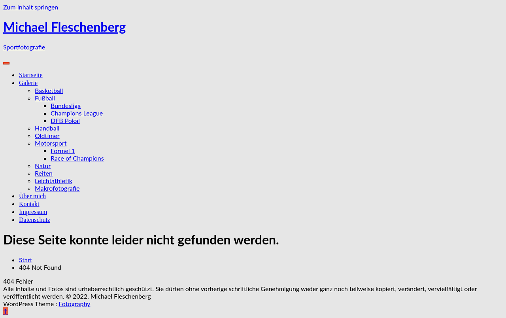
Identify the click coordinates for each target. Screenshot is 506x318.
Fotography (74, 303)
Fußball (45, 98)
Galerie (28, 83)
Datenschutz (34, 219)
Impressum (33, 211)
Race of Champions (77, 158)
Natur (43, 165)
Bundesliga (66, 105)
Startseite (31, 75)
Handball (47, 128)
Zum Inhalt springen (30, 7)
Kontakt (29, 204)
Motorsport (51, 143)
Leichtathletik (53, 180)
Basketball (49, 90)
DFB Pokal (65, 120)
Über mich (32, 196)
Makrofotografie (57, 188)
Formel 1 (63, 150)
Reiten (44, 173)
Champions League (77, 113)
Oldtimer (47, 135)
